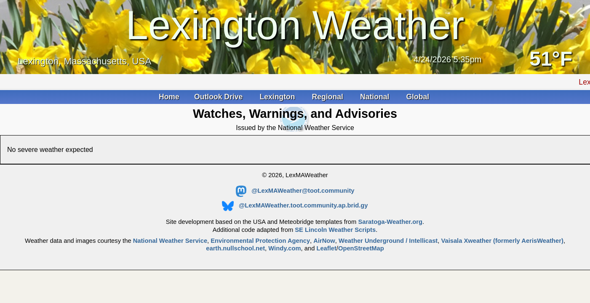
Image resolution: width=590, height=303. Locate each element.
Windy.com (284, 248)
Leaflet (326, 248)
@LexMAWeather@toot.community (295, 190)
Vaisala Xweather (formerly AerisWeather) (502, 240)
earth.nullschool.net (235, 248)
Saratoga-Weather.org (390, 221)
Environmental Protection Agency (260, 240)
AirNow (324, 240)
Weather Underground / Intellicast (388, 240)
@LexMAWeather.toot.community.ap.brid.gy (295, 205)
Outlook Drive (219, 97)
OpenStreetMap (361, 248)
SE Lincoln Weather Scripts (335, 229)
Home (169, 97)
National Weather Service (170, 240)
